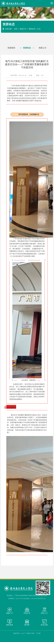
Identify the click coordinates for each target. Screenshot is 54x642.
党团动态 (32, 29)
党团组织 (11, 48)
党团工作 (23, 29)
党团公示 (43, 48)
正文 (39, 29)
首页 (15, 29)
